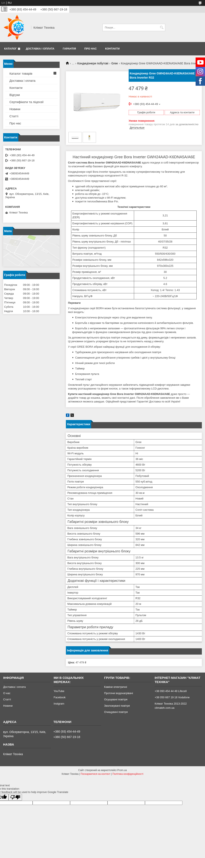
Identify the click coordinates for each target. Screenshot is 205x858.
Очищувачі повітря (116, 712)
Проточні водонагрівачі (118, 693)
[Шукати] (161, 27)
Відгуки (14, 95)
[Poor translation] (15, 797)
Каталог (10, 48)
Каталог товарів (20, 73)
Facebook (59, 697)
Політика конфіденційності (128, 773)
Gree (114, 63)
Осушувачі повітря (115, 699)
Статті (13, 116)
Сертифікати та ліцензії (26, 102)
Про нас (90, 48)
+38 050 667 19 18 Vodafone (172, 697)
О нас (6, 693)
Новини (14, 109)
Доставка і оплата (40, 48)
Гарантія (69, 48)
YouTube (59, 691)
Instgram (59, 703)
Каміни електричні (115, 686)
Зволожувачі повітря (117, 705)
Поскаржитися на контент (95, 773)
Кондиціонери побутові (92, 63)
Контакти (112, 48)
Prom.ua (122, 770)
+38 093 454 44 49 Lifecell (171, 691)
